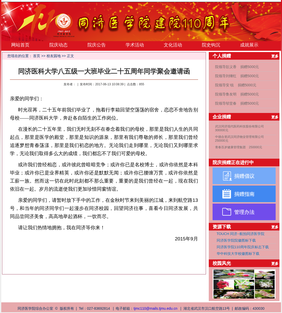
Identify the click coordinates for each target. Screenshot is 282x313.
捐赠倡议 (244, 176)
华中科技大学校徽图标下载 (238, 254)
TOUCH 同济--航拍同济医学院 (241, 234)
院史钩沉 (211, 44)
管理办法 (244, 212)
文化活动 (173, 44)
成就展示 (249, 44)
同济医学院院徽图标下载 (236, 240)
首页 (36, 56)
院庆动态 (58, 44)
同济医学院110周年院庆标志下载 (243, 247)
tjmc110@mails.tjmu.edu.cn (155, 308)
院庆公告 (96, 44)
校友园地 (54, 56)
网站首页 (20, 44)
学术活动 (135, 44)
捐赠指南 (244, 194)
